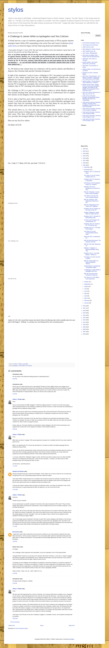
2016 (84, 310)
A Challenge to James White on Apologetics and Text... (92, 270)
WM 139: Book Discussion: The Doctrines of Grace (92, 241)
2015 (84, 313)
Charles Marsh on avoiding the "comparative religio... (92, 266)
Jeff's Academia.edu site (88, 51)
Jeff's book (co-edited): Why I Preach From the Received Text (90, 56)
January (86, 303)
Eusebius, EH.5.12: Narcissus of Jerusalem (92, 180)
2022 (84, 158)
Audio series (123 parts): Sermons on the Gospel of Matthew (91, 109)
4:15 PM (14, 573)
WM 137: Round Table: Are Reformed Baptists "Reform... (91, 262)
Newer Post (11, 625)
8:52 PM (14, 379)
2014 (84, 315)
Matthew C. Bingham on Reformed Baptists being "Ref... (91, 249)
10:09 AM (15, 618)
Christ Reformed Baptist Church (90, 43)
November (87, 169)
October (86, 281)
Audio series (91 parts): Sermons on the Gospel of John (91, 119)
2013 (84, 317)
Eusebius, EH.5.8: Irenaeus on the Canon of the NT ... (92, 209)
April (85, 296)
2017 (84, 308)
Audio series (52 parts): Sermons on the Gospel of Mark (91, 112)
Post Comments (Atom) (21, 628)
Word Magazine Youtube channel (91, 49)
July (85, 288)
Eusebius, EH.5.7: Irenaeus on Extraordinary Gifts (92, 217)
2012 (84, 320)
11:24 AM (15, 489)
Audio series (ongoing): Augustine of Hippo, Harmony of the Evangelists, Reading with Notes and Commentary (91, 104)
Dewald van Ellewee (18, 471)
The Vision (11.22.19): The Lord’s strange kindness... (91, 196)
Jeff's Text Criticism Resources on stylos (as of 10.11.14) (91, 93)
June (85, 291)
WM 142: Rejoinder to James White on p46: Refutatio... (92, 192)
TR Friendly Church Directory (90, 45)
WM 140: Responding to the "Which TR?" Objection (91, 205)
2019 (84, 165)
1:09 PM (14, 541)
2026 (84, 148)
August (86, 286)
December (87, 167)
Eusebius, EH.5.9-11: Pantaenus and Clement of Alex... (92, 188)
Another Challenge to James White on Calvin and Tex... (91, 213)
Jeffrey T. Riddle (17, 399)
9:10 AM (14, 583)
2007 (84, 331)
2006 (84, 334)
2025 (84, 151)
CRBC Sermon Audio (88, 47)
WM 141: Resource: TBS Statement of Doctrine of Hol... (91, 201)
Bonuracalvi (15, 532)
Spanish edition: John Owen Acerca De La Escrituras (89, 62)
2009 (84, 327)
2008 (84, 329)
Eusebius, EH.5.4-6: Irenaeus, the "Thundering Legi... (92, 224)
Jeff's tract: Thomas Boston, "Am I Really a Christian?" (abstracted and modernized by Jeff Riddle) (91, 77)
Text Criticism (29, 365)
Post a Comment (14, 622)
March (86, 298)
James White (22, 365)
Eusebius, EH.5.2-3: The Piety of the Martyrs (92, 228)
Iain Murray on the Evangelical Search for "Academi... (92, 183)
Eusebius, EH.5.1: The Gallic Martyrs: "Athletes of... (91, 253)
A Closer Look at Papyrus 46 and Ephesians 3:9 (91, 220)
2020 (84, 163)
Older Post (71, 625)
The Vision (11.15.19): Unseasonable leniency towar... (91, 233)
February (86, 300)
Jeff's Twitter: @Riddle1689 (89, 53)
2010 (84, 324)
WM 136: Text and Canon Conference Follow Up (91, 274)
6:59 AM (14, 429)
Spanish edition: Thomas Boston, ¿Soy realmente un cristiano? (91, 81)
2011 (84, 322)
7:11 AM (14, 466)
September (87, 284)
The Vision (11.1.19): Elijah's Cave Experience (91, 278)
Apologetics (15, 365)
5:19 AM (14, 394)
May (85, 293)
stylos (15, 9)
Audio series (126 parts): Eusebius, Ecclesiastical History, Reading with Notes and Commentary (91, 98)
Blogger (72, 639)
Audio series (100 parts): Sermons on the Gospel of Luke (91, 116)
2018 (84, 306)
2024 (84, 153)
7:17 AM (14, 526)
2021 (84, 160)
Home (41, 625)
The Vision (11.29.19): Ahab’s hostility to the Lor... (92, 176)
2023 (84, 155)
